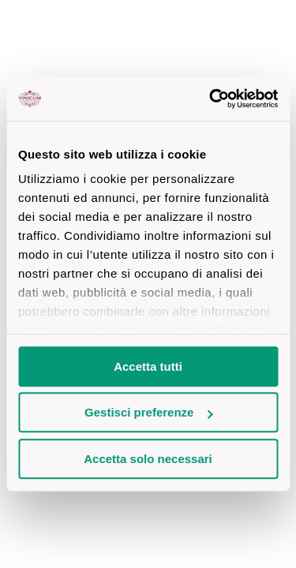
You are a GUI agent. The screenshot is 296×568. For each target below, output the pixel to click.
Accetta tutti (148, 366)
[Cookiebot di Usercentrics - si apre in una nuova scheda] (211, 98)
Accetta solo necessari (148, 458)
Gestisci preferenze (148, 412)
